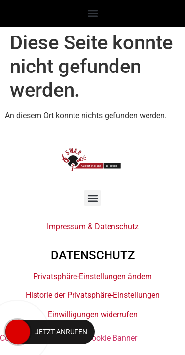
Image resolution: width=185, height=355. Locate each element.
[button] (92, 13)
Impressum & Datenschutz (93, 226)
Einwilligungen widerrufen (93, 314)
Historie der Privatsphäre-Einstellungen (93, 295)
